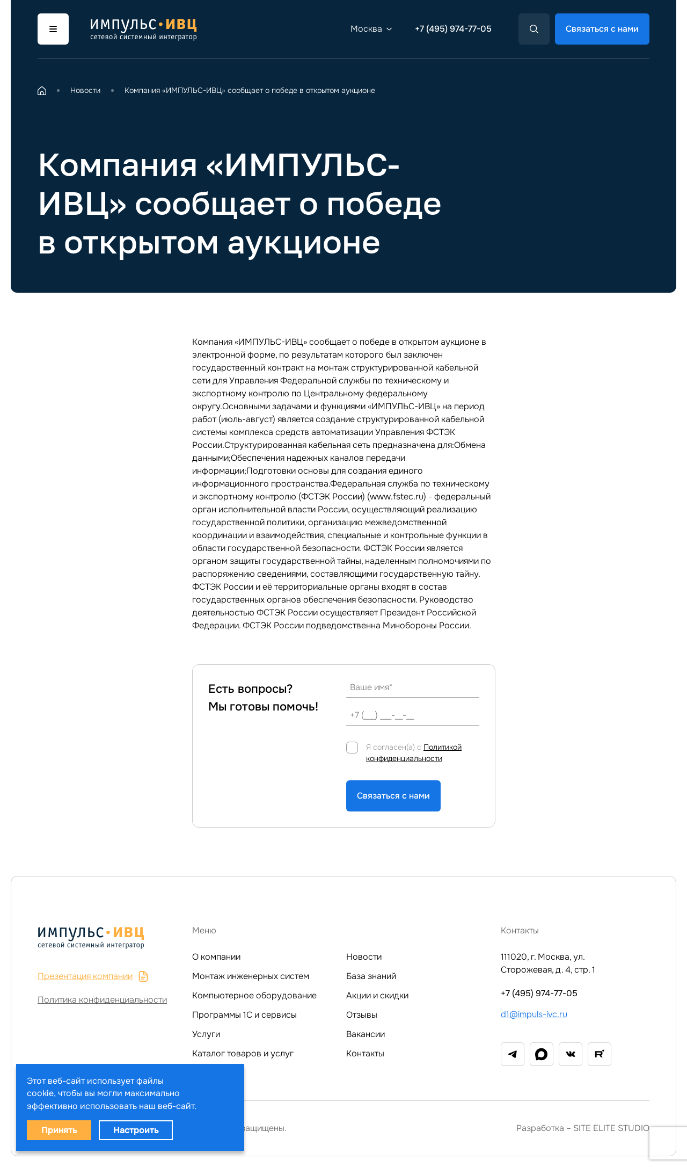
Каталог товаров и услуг (243, 1053)
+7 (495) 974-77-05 (453, 28)
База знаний (371, 976)
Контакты (365, 1053)
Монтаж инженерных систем (250, 976)
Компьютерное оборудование (254, 995)
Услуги (206, 1034)
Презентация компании (93, 976)
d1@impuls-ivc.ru (534, 1014)
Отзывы (361, 1014)
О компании (216, 956)
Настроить (135, 1130)
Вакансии (365, 1034)
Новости (364, 956)
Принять (59, 1130)
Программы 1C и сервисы (244, 1014)
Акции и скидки (377, 995)
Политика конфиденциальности (102, 999)
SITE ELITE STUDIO (611, 1128)
